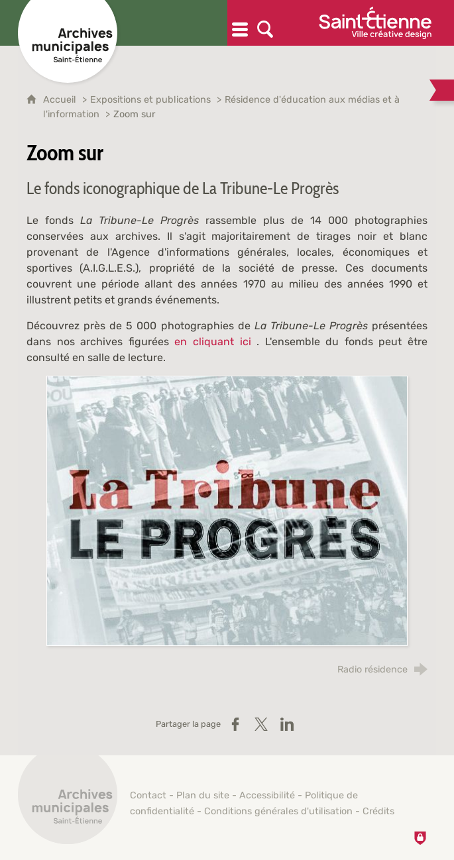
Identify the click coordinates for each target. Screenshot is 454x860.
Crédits (378, 811)
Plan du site (202, 795)
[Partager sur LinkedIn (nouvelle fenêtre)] (287, 724)
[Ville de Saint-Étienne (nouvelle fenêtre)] (375, 23)
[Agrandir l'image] (227, 510)
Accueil (61, 99)
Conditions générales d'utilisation (278, 811)
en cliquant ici (212, 341)
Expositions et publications (150, 99)
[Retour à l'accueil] (67, 801)
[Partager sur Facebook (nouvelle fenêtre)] (235, 724)
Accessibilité (267, 795)
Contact (148, 795)
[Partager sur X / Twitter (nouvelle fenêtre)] (261, 724)
